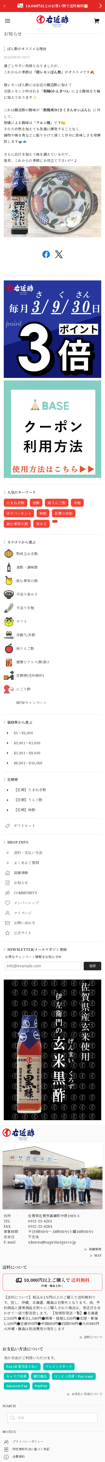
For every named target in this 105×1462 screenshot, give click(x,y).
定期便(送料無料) (30, 676)
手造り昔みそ (27, 594)
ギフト (21, 621)
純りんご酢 (25, 649)
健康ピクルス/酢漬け (33, 662)
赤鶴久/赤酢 (25, 635)
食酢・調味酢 (27, 567)
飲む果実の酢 (27, 581)
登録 (92, 966)
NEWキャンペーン (31, 703)
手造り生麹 (25, 608)
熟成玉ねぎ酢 (27, 554)
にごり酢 (23, 689)
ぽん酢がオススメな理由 (27, 48)
